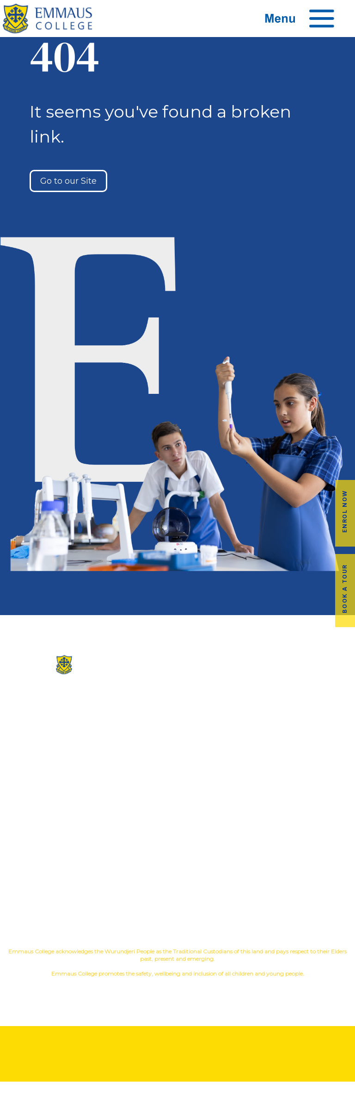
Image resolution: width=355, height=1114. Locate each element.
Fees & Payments (296, 850)
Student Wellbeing (296, 737)
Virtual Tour (177, 737)
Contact (177, 751)
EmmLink (296, 880)
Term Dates (177, 880)
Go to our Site (68, 181)
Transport (177, 850)
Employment (295, 865)
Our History (177, 707)
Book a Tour (344, 588)
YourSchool (186, 989)
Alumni (177, 836)
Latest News (177, 865)
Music (310, 707)
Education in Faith (296, 722)
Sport (337, 707)
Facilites (177, 722)
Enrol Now (344, 511)
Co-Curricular (269, 707)
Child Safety (296, 751)
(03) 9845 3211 (59, 693)
